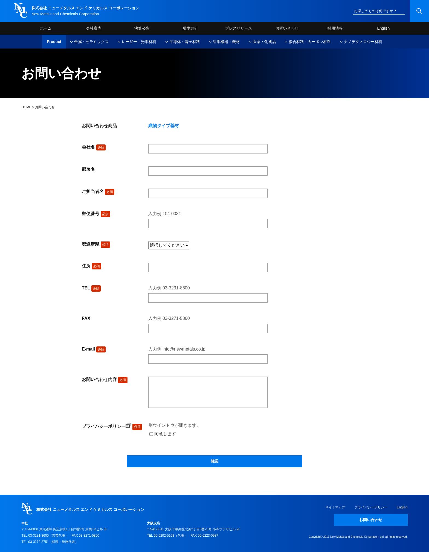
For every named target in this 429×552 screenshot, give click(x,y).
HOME (26, 107)
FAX (86, 318)
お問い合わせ (287, 28)
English (383, 28)
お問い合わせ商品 (99, 125)
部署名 (88, 169)
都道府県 (96, 244)
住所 (91, 265)
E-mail (94, 349)
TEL (91, 288)
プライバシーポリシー (106, 426)
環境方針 (190, 28)
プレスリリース (238, 28)
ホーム (45, 28)
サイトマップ (335, 507)
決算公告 (142, 28)
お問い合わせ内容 (104, 379)
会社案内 (94, 28)
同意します (165, 433)
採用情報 (335, 28)
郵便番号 (96, 213)
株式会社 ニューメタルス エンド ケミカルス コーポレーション (85, 8)
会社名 (94, 147)
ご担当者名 (98, 191)
